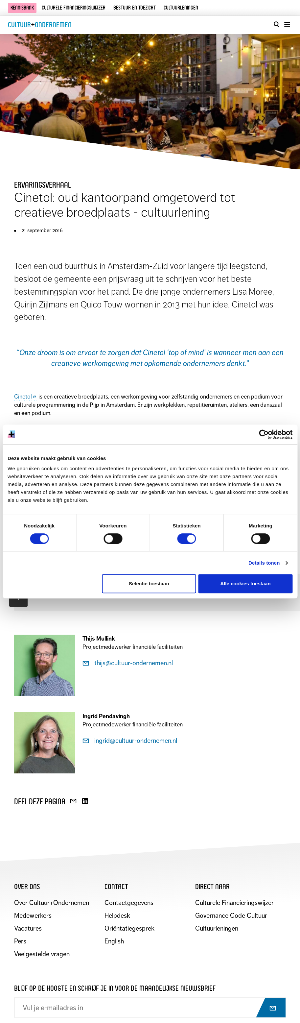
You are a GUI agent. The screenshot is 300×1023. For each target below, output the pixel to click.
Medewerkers (33, 915)
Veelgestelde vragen (42, 954)
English (114, 941)
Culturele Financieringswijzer (234, 903)
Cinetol (25, 396)
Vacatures (28, 928)
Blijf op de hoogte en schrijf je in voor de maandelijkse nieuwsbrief (115, 988)
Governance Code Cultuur (231, 915)
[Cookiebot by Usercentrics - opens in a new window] (263, 434)
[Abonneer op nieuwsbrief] (267, 1008)
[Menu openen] (287, 24)
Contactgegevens (128, 903)
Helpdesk (117, 915)
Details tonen (264, 563)
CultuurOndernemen (40, 24)
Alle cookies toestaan (245, 583)
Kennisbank (22, 7)
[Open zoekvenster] (276, 24)
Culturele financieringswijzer (73, 7)
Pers (20, 941)
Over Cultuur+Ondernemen (51, 903)
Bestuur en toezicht (134, 7)
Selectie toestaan (149, 583)
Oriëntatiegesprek (129, 928)
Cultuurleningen (181, 7)
